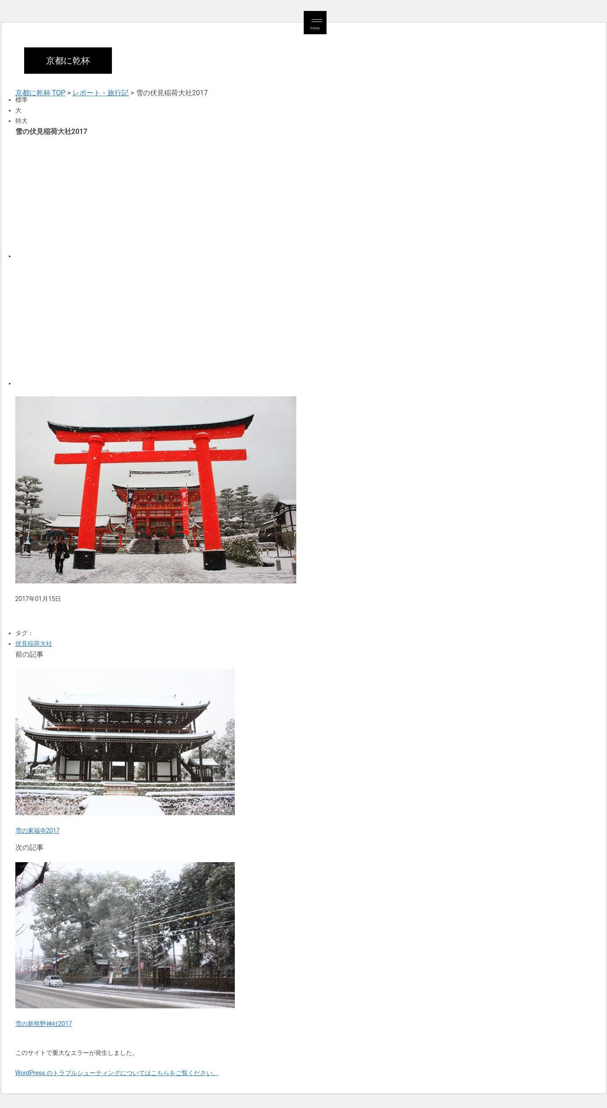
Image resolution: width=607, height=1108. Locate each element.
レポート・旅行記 (100, 93)
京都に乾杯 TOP (40, 93)
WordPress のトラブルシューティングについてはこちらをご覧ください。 (117, 1072)
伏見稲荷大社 (33, 643)
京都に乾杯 (68, 60)
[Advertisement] (278, 196)
